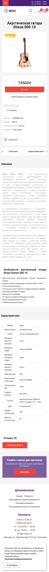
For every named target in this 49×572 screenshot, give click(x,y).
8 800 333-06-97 (24, 523)
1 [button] (18, 66)
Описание (13, 151)
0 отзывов (11, 110)
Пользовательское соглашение (24, 507)
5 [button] (30, 66)
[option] (24, 53)
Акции (19, 496)
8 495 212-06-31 (24, 520)
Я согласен (12, 565)
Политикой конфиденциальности (18, 559)
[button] (2, 151)
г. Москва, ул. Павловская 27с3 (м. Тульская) (25, 537)
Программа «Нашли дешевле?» (24, 500)
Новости (28, 496)
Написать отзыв (15, 445)
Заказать (24, 89)
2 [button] (21, 66)
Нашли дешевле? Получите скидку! (24, 96)
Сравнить (11, 140)
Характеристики (35, 151)
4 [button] (27, 66)
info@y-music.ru (24, 534)
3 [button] (24, 66)
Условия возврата (25, 503)
